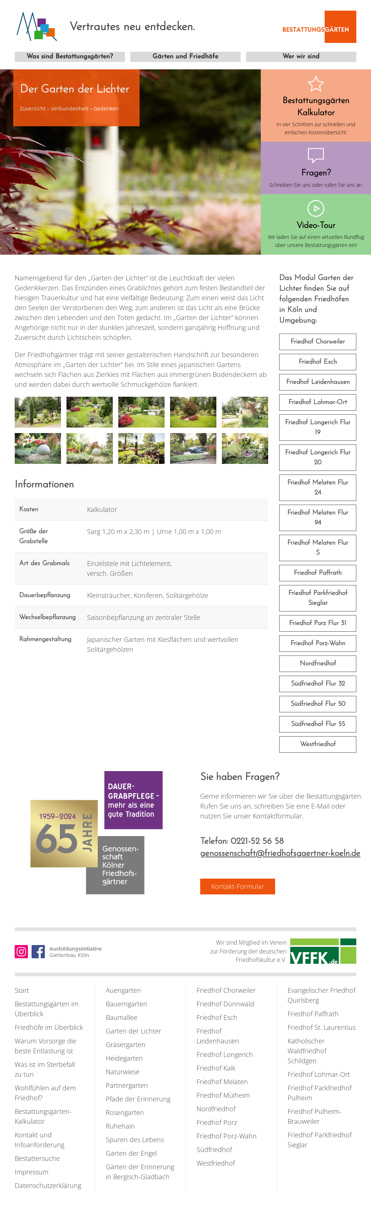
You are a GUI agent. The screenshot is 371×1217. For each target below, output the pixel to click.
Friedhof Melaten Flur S (317, 548)
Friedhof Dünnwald (225, 1003)
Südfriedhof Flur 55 (318, 724)
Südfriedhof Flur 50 (318, 704)
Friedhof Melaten (222, 1081)
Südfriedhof (214, 1149)
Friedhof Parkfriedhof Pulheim (320, 1092)
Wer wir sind (301, 56)
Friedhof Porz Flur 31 (317, 623)
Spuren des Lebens (135, 1139)
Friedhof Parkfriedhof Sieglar (317, 598)
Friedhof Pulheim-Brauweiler (314, 1116)
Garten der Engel (131, 1153)
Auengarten (123, 990)
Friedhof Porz (217, 1122)
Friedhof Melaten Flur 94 (317, 517)
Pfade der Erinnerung (138, 1098)
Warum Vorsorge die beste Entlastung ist (45, 1045)
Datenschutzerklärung (48, 1185)
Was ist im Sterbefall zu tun (45, 1069)
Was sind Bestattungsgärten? (69, 56)
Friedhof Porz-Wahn (318, 643)
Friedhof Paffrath (318, 573)
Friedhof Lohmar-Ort (317, 402)
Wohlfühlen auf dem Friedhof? (45, 1092)
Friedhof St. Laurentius (322, 1027)
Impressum (31, 1171)
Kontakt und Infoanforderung (39, 1139)
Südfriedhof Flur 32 (318, 683)
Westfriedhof (318, 744)
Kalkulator (102, 509)
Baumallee (121, 1017)
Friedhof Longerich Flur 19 (317, 427)
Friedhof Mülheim (223, 1095)
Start (22, 990)
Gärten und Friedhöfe (185, 56)
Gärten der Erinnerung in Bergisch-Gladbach (140, 1171)
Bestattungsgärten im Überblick (47, 1008)
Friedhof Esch (318, 362)
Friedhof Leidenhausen (318, 382)
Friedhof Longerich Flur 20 (317, 457)
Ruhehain (120, 1126)
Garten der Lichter (133, 1031)
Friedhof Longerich (225, 1054)
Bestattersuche (37, 1158)
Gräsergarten (125, 1044)
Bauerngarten (126, 1003)
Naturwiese (123, 1071)
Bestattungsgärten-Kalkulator (43, 1116)
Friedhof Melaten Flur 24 (317, 487)
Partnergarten (127, 1085)
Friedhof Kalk (216, 1068)
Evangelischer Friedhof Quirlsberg (321, 995)
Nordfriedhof (318, 663)
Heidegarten (124, 1058)
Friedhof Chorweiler (318, 341)
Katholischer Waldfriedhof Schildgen (307, 1050)
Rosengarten (125, 1112)
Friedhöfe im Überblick (49, 1027)
